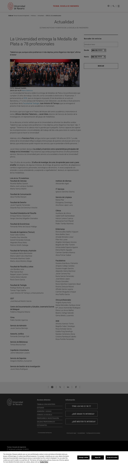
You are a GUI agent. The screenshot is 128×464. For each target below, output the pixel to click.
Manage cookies (83, 457)
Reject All (97, 457)
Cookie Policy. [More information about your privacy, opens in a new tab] (44, 462)
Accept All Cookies (112, 457)
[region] (64, 457)
